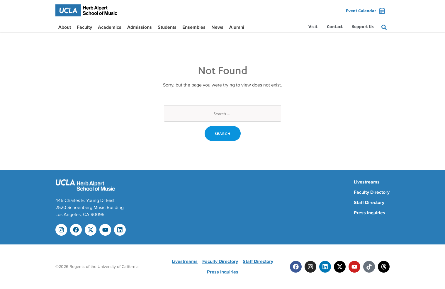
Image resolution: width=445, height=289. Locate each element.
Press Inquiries (369, 213)
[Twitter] (340, 267)
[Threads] (384, 267)
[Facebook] (296, 267)
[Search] (384, 27)
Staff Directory (369, 202)
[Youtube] (354, 267)
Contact (335, 27)
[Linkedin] (325, 267)
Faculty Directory (372, 192)
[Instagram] (310, 267)
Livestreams (367, 182)
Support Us (363, 27)
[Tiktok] (369, 267)
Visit (312, 27)
